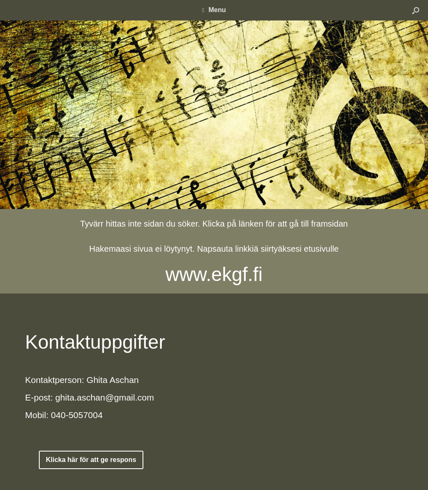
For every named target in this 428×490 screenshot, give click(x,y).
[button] (415, 10)
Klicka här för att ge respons (91, 459)
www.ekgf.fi (214, 274)
